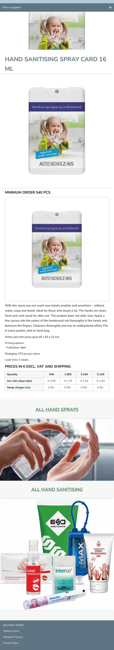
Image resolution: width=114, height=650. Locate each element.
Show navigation (11, 7)
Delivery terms (11, 631)
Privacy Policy (11, 643)
